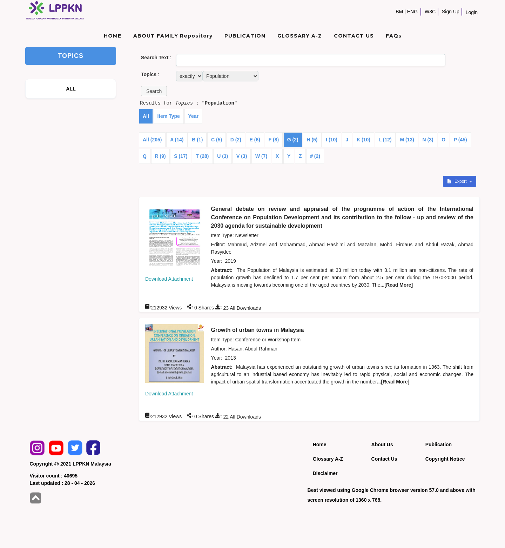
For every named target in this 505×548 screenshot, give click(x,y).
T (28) (202, 156)
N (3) (428, 139)
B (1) (197, 139)
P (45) (460, 139)
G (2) (292, 139)
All (146, 116)
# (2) (315, 156)
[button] (154, 91)
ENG (412, 11)
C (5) (216, 139)
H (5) (312, 139)
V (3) (241, 156)
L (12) (385, 139)
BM (399, 11)
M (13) (407, 139)
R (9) (160, 156)
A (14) (176, 139)
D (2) (235, 139)
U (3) (222, 156)
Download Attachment (169, 279)
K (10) (363, 139)
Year (193, 116)
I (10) (331, 139)
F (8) (274, 139)
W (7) (261, 156)
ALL (71, 89)
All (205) (152, 139)
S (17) (180, 156)
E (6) (255, 139)
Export (457, 181)
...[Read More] (397, 285)
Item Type (168, 116)
